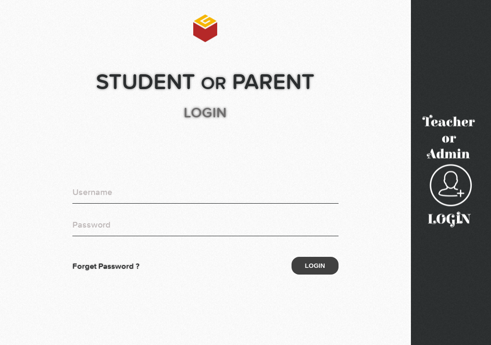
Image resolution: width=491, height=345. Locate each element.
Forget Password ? (106, 266)
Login (315, 265)
